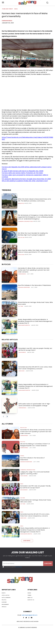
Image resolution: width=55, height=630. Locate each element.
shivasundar (22, 352)
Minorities (21, 203)
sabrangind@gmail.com (29, 615)
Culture (4, 316)
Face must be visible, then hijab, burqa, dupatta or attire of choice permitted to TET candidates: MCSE (35, 251)
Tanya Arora (24, 475)
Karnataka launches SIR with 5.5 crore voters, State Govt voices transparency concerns (35, 368)
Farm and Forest (8, 9)
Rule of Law (21, 237)
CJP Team (20, 306)
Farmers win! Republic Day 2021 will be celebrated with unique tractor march (27, 168)
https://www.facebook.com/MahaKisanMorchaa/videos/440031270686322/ (27, 138)
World (3, 299)
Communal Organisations (25, 221)
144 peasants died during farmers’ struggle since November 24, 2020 (26, 179)
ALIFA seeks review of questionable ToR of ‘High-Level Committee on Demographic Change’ (34, 405)
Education (21, 254)
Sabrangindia (7, 21)
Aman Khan (21, 371)
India (16, 9)
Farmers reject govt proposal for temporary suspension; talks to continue (25, 176)
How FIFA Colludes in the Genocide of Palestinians (34, 285)
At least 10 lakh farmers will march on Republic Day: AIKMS (22, 171)
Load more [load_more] (27, 540)
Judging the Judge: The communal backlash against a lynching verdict (35, 473)
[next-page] (7, 416)
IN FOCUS (6, 264)
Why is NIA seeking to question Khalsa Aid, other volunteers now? (25, 181)
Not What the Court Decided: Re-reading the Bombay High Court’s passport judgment (33, 234)
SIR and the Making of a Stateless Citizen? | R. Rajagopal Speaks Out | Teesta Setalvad (35, 445)
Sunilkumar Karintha (24, 325)
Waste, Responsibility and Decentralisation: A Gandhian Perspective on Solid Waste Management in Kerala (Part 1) (35, 321)
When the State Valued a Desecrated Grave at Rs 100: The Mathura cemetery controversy (34, 200)
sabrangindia (22, 274)
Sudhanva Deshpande (24, 287)
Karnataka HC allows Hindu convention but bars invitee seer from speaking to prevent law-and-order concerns (34, 270)
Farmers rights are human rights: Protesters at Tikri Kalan (22, 173)
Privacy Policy (18, 567)
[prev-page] (3, 416)
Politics (22, 441)
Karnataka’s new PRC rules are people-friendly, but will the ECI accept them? (35, 349)
